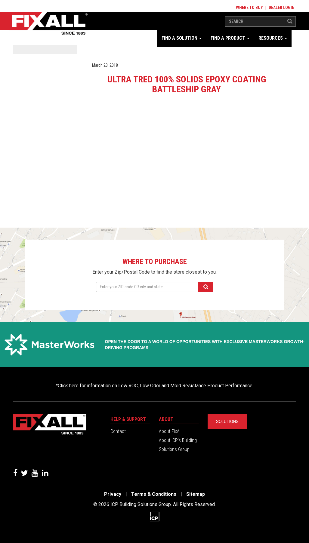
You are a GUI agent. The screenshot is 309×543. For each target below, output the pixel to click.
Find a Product (230, 38)
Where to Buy (249, 7)
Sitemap (195, 494)
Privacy (112, 494)
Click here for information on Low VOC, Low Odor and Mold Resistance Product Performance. (155, 385)
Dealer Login (282, 7)
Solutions (227, 421)
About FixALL (171, 431)
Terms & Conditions (153, 494)
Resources (272, 38)
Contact (118, 431)
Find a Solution (182, 38)
